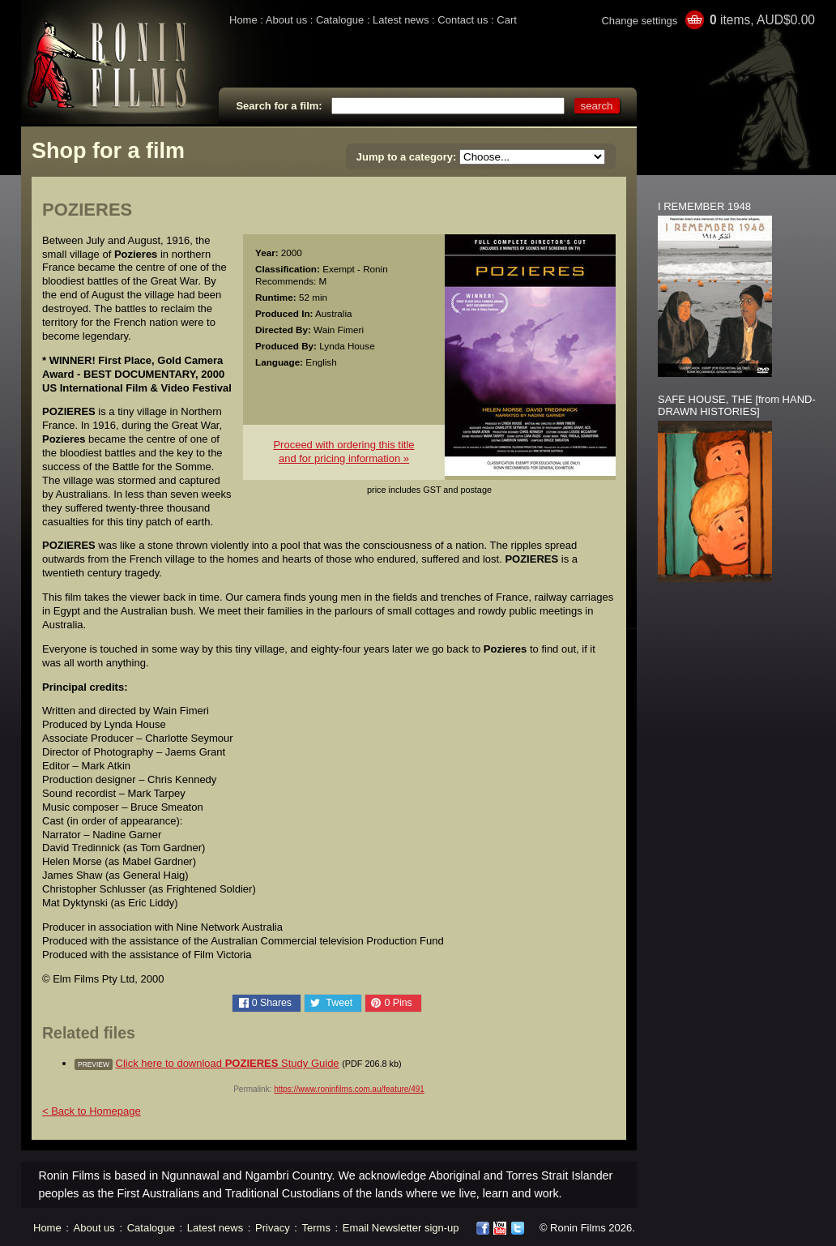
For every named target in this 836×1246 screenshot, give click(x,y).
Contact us (462, 20)
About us (286, 20)
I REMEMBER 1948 (704, 206)
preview (93, 1064)
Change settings (639, 21)
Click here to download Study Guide (227, 1063)
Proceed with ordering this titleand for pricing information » (343, 452)
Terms (316, 1228)
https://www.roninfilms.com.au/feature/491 (349, 1089)
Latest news (401, 20)
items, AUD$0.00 (762, 20)
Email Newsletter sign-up (401, 1228)
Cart (507, 20)
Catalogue (340, 20)
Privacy (272, 1228)
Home (243, 20)
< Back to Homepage (91, 1111)
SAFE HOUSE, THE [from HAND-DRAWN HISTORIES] (737, 405)
